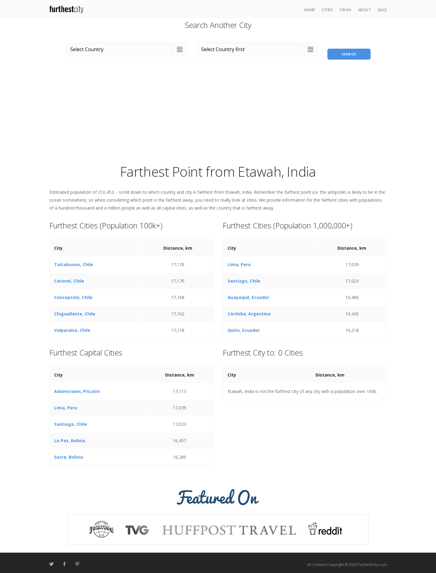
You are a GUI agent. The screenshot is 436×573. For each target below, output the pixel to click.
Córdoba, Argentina (249, 310)
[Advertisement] (218, 113)
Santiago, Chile (244, 277)
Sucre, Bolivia (68, 454)
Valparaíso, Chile (72, 326)
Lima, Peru (239, 261)
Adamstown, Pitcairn (77, 388)
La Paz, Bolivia (69, 437)
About (364, 9)
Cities (327, 9)
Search (349, 48)
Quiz (382, 9)
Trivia (345, 9)
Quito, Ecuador (244, 326)
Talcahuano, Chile (73, 261)
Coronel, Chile (69, 277)
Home (309, 9)
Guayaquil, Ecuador (248, 294)
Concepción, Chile (73, 294)
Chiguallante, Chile (74, 310)
